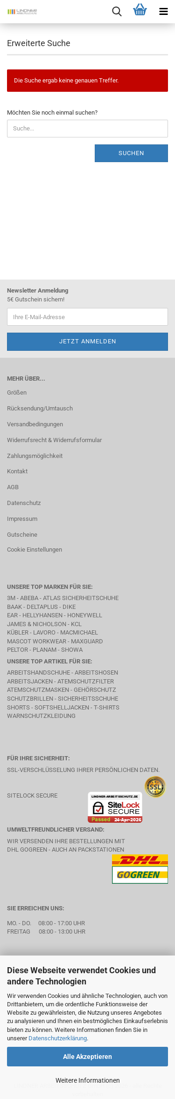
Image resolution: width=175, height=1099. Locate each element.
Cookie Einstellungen (34, 549)
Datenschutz (24, 502)
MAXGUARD (87, 641)
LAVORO (44, 632)
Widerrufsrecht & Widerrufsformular (54, 440)
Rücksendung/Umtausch (40, 408)
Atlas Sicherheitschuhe (81, 597)
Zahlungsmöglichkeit (35, 455)
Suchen (131, 153)
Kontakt (17, 471)
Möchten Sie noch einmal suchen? (52, 112)
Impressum (22, 518)
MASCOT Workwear (36, 641)
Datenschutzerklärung (57, 1038)
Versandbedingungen (35, 424)
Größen (17, 392)
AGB (13, 487)
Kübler (17, 632)
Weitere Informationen (88, 1080)
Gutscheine (22, 534)
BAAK (14, 606)
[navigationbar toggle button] (163, 11)
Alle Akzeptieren (87, 1056)
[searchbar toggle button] (116, 11)
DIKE (69, 606)
